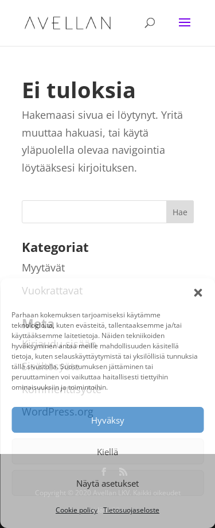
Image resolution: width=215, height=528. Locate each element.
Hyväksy (107, 420)
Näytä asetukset (107, 483)
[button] (198, 292)
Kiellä (107, 451)
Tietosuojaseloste (131, 510)
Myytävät (43, 267)
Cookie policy (76, 510)
